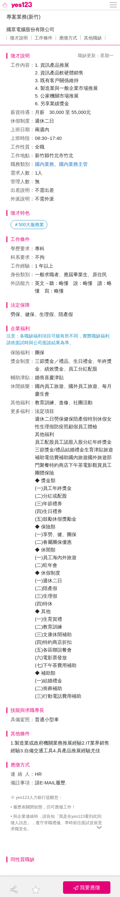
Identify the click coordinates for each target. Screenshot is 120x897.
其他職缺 (93, 38)
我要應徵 (86, 888)
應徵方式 (68, 38)
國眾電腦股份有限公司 (30, 29)
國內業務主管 (73, 164)
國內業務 (44, 164)
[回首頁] (16, 5)
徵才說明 (19, 38)
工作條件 (43, 38)
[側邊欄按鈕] (113, 5)
